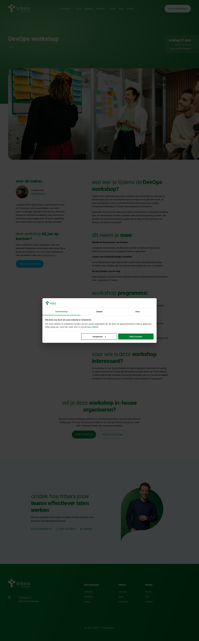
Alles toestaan (135, 336)
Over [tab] (137, 311)
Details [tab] (99, 311)
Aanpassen (99, 336)
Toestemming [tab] (61, 311)
